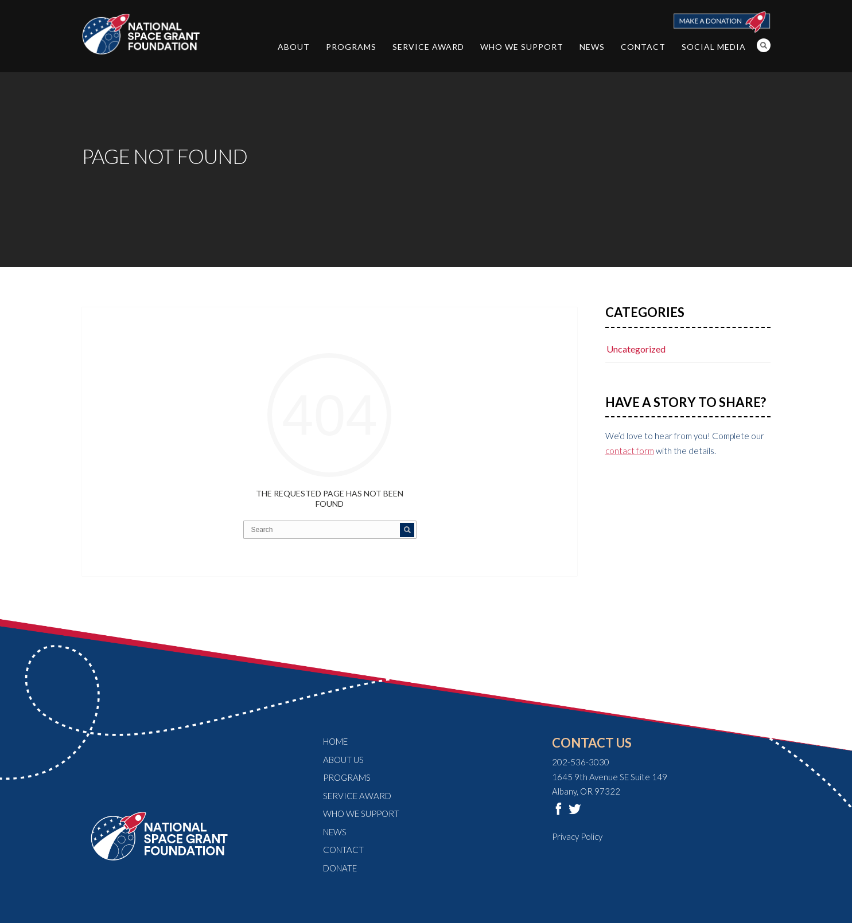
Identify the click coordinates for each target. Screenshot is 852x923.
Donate (340, 868)
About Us (343, 759)
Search (764, 45)
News (592, 47)
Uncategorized (636, 348)
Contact (643, 47)
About (294, 47)
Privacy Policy (577, 836)
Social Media (714, 47)
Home (335, 741)
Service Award (428, 47)
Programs (351, 47)
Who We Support (521, 47)
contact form (629, 450)
